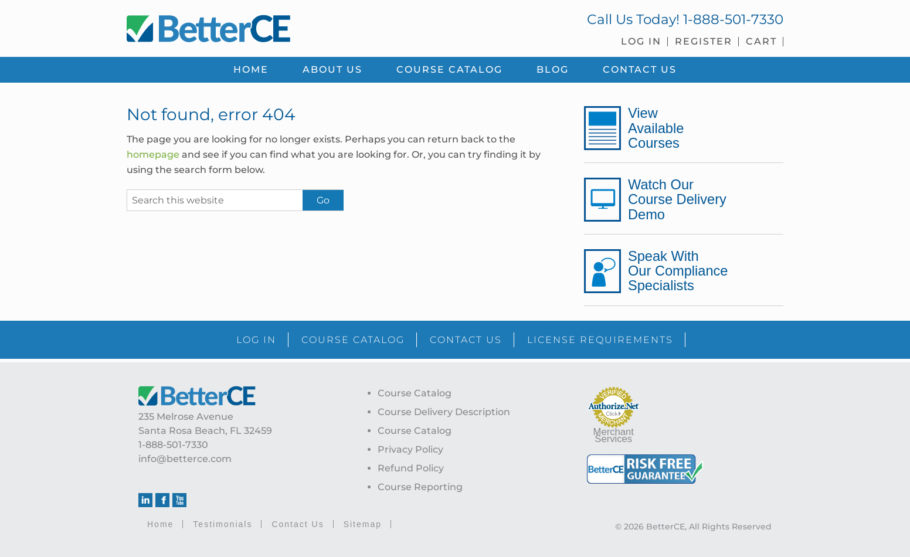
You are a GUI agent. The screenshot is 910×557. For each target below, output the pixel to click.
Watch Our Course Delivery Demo (677, 199)
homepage (153, 154)
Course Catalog (414, 393)
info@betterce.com (185, 458)
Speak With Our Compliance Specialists (678, 271)
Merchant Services (613, 435)
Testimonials (222, 524)
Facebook (162, 500)
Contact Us (297, 524)
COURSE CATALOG (353, 339)
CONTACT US (466, 339)
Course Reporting (420, 487)
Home (160, 524)
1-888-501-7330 (733, 19)
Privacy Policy (410, 449)
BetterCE (284, 26)
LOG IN (256, 339)
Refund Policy (411, 468)
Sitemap (363, 524)
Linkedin (145, 500)
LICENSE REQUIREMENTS (600, 339)
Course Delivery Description (444, 411)
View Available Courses (656, 128)
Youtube (179, 500)
